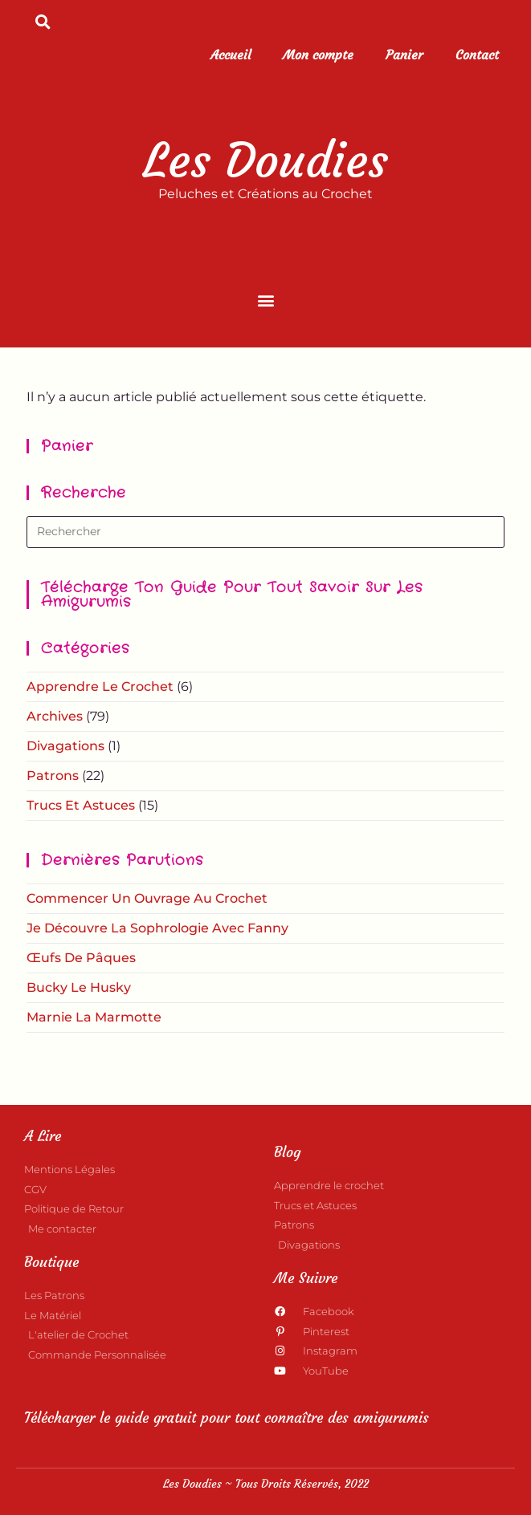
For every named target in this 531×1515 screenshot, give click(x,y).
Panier (404, 55)
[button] (43, 21)
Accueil (230, 55)
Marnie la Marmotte (94, 1017)
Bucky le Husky (79, 987)
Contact (477, 55)
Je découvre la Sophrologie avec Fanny (157, 928)
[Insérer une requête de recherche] (265, 532)
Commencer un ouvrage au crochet (147, 898)
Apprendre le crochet (100, 686)
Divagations (65, 745)
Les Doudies (265, 160)
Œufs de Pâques (81, 957)
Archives (55, 716)
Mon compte (318, 55)
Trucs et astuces (81, 805)
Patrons (53, 775)
